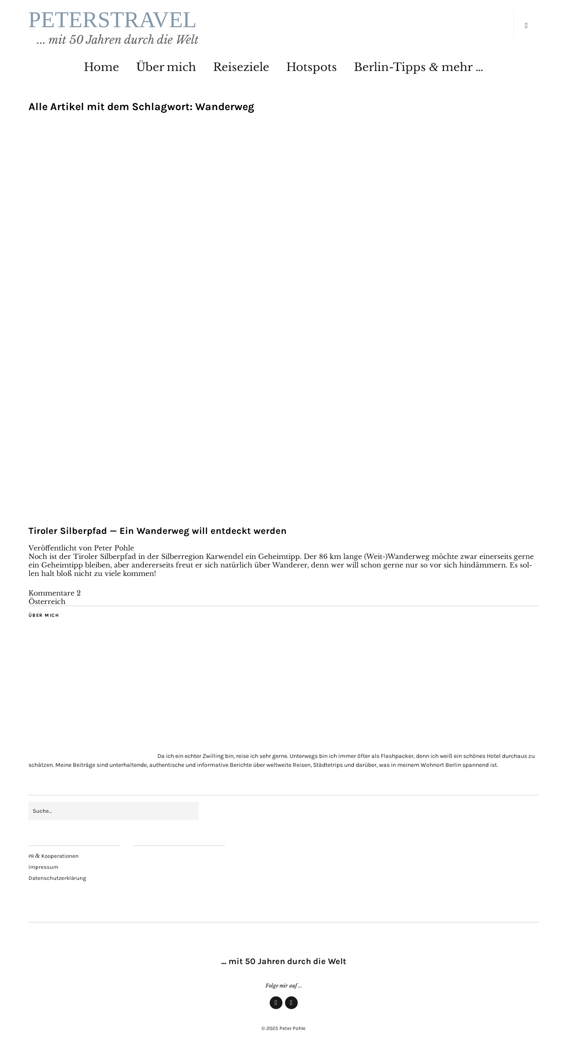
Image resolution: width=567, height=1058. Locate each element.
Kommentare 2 (54, 593)
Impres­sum (43, 867)
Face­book (276, 1008)
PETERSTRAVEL (112, 19)
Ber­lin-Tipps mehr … (418, 67)
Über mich (166, 67)
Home (101, 67)
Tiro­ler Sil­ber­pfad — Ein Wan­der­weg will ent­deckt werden (157, 530)
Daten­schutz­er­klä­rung (57, 878)
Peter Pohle (114, 548)
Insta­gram (291, 1008)
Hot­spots (311, 67)
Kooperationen (53, 856)
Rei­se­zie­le (241, 67)
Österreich (47, 601)
